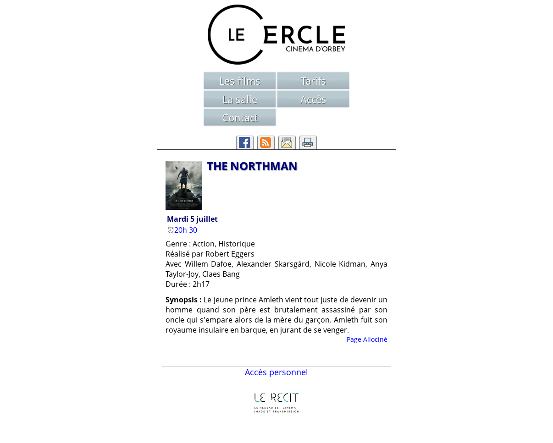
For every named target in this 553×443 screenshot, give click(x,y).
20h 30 (183, 230)
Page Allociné (367, 339)
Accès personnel (276, 371)
